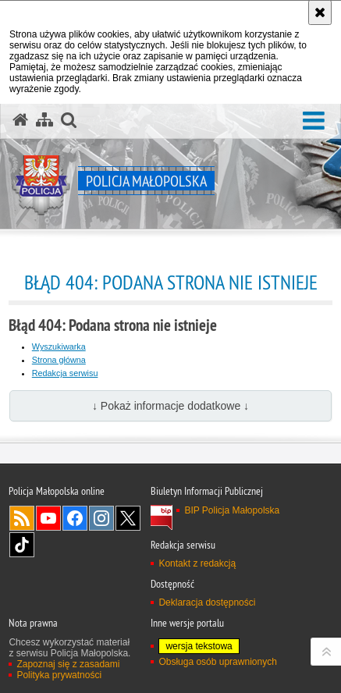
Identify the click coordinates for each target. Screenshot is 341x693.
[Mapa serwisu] (44, 120)
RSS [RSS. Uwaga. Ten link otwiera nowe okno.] (21, 518)
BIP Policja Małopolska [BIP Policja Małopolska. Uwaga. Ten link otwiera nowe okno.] (231, 510)
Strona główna (59, 359)
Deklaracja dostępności (206, 602)
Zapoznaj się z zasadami (67, 664)
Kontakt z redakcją (197, 563)
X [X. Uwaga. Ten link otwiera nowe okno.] (127, 518)
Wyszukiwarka (59, 346)
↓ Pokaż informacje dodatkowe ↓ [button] (170, 406)
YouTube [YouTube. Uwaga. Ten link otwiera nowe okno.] (48, 518)
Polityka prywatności (58, 675)
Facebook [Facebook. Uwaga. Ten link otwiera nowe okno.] (74, 518)
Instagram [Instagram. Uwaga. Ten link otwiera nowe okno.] (101, 518)
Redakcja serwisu (65, 373)
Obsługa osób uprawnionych (217, 661)
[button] (314, 121)
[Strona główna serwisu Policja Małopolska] (20, 120)
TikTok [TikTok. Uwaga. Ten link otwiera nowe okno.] (21, 544)
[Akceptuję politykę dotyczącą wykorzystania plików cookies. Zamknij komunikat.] (320, 12)
